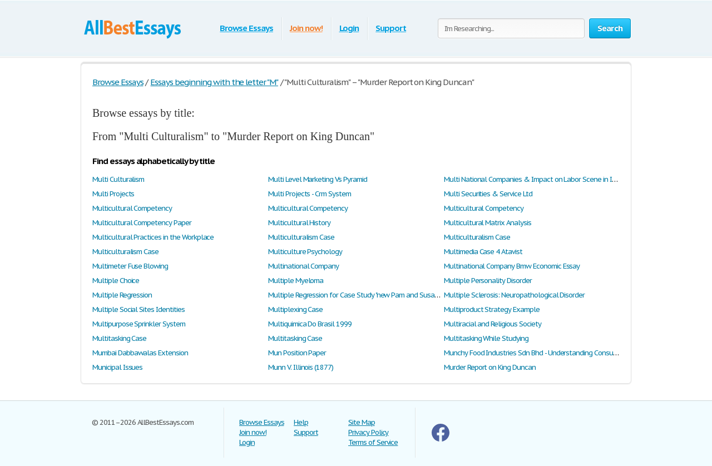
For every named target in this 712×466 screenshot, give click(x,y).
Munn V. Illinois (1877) (300, 367)
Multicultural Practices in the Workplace (153, 237)
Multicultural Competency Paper (141, 222)
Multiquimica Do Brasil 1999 (310, 324)
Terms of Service (373, 442)
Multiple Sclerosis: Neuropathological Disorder (514, 295)
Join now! (306, 28)
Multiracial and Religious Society (492, 324)
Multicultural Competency (132, 208)
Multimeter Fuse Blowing (130, 266)
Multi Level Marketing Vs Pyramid (317, 179)
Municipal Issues (117, 367)
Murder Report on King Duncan (490, 367)
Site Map (361, 422)
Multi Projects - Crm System (309, 194)
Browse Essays (246, 28)
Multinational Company (303, 266)
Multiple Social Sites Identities (138, 309)
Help (301, 422)
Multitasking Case (119, 338)
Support (390, 28)
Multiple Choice (115, 280)
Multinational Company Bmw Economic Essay (512, 266)
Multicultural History (299, 222)
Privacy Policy (368, 432)
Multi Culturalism (118, 179)
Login (349, 28)
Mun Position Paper (297, 353)
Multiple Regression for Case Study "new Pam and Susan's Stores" (366, 295)
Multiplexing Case (295, 309)
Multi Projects (113, 194)
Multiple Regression (122, 295)
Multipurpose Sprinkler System (138, 324)
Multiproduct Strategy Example (492, 309)
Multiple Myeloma (295, 280)
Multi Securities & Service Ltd (488, 194)
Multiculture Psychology (305, 251)
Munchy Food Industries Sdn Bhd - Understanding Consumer (534, 353)
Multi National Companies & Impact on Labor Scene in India (534, 179)
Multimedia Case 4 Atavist (483, 251)
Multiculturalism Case (301, 237)
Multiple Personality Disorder (488, 280)
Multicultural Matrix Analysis (487, 222)
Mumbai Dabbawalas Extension (140, 353)
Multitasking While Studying (486, 338)
